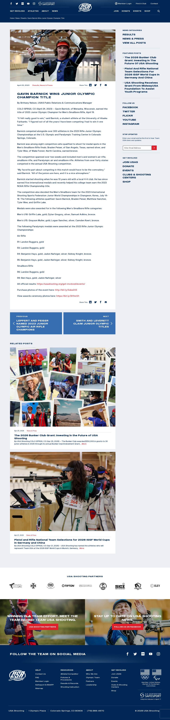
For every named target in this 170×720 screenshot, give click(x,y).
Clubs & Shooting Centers (137, 176)
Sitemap (39, 688)
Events (137, 11)
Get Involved (17, 11)
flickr (128, 115)
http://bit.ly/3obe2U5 (66, 290)
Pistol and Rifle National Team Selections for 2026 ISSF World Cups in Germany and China (141, 73)
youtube (129, 119)
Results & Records (69, 683)
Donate (126, 11)
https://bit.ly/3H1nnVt (67, 296)
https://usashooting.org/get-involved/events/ (61, 284)
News (55, 11)
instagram (131, 124)
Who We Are (91, 674)
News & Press (46, 85)
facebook (130, 107)
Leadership (91, 685)
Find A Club (141, 3)
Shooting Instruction (70, 687)
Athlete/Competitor (69, 674)
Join (116, 11)
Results (23, 18)
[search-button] (158, 11)
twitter (129, 111)
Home (12, 18)
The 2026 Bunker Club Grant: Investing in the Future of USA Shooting (140, 60)
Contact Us (40, 674)
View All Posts (134, 42)
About (45, 11)
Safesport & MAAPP (44, 685)
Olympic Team (93, 677)
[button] (90, 85)
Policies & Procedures (66, 679)
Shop (147, 11)
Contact (154, 3)
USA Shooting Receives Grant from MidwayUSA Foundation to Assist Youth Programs (140, 87)
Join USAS (130, 162)
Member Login (125, 3)
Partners (90, 681)
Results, (36, 85)
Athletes (33, 11)
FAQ (37, 677)
